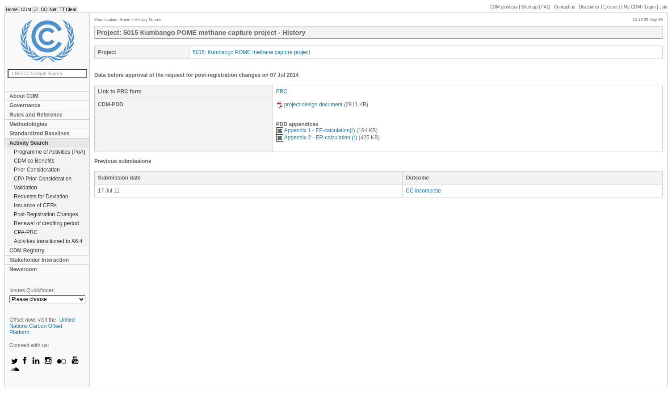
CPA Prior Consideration (42, 179)
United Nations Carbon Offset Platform (42, 326)
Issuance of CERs (35, 205)
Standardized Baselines (39, 133)
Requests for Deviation (41, 196)
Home (12, 9)
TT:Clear (67, 9)
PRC (281, 91)
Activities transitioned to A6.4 (48, 241)
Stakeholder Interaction (39, 260)
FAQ (545, 6)
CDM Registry (27, 250)
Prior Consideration (37, 170)
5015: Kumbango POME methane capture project (251, 52)
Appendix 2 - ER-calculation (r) (316, 137)
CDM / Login (640, 6)
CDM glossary (504, 6)
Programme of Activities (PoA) (49, 152)
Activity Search (28, 143)
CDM (26, 9)
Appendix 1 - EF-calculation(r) (315, 130)
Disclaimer (589, 6)
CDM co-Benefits (34, 161)
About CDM (23, 96)
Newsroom (23, 269)
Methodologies (28, 124)
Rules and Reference (36, 115)
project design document (309, 104)
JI (36, 9)
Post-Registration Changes (46, 214)
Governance (24, 105)
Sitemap (529, 6)
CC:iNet (48, 9)
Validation (25, 187)
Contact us (564, 6)
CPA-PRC (26, 232)
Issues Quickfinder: (32, 290)
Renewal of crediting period (46, 223)
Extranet (611, 6)
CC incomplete (423, 191)
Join (663, 6)
